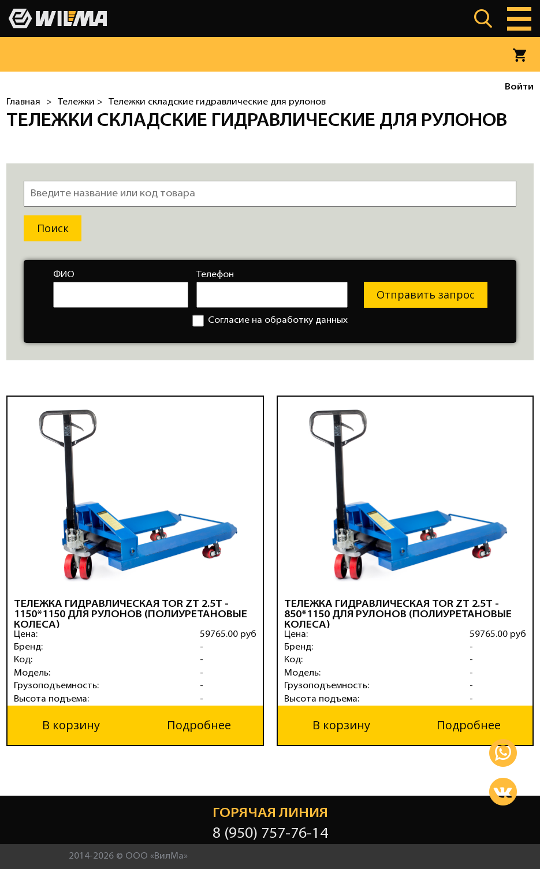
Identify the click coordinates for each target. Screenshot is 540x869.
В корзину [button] (71, 725)
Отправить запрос (426, 294)
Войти (519, 87)
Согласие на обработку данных (270, 321)
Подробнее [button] (199, 725)
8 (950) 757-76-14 (270, 834)
